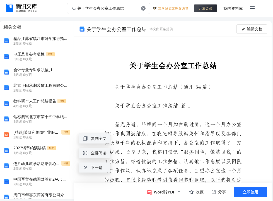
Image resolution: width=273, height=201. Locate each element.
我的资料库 (233, 8)
